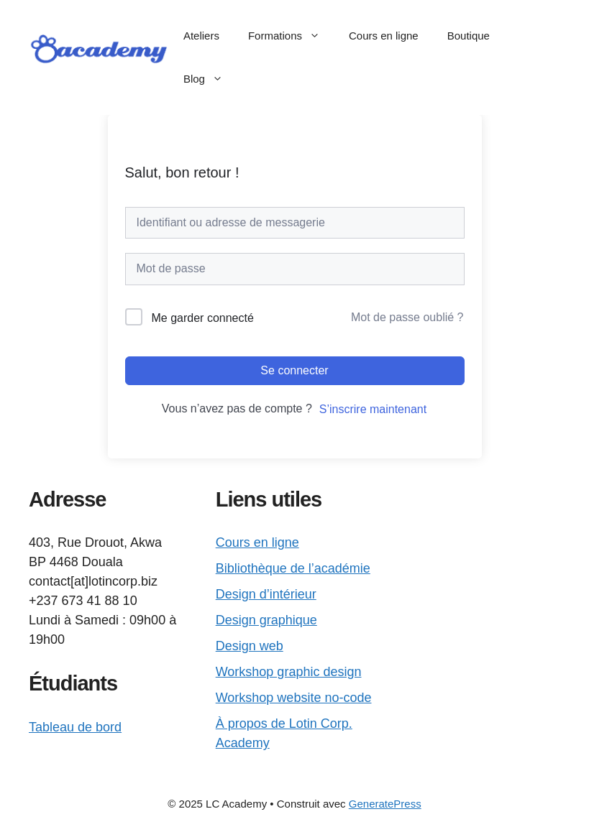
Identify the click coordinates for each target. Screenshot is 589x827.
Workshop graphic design (289, 672)
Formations (291, 35)
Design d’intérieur (266, 594)
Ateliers (201, 35)
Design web (249, 646)
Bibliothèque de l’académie (293, 568)
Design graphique (266, 620)
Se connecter (294, 370)
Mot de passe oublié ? (407, 317)
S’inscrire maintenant (372, 409)
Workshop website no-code (294, 697)
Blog (210, 79)
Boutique (468, 35)
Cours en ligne (384, 35)
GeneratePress (385, 804)
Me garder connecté (203, 318)
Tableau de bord (75, 727)
